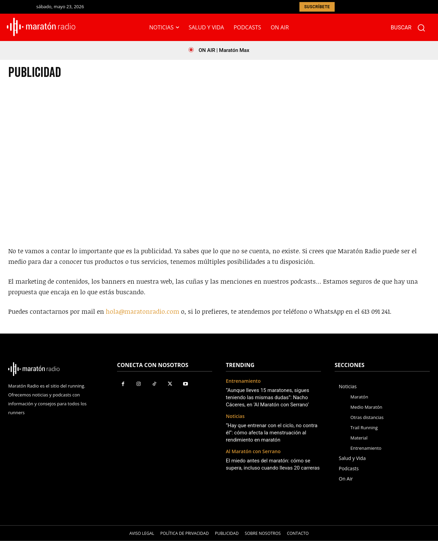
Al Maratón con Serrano (253, 452)
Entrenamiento (243, 381)
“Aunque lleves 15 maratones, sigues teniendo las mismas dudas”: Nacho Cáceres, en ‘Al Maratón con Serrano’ (267, 397)
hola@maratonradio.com (142, 311)
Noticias (235, 416)
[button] (411, 28)
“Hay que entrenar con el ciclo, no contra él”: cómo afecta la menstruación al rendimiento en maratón (272, 432)
